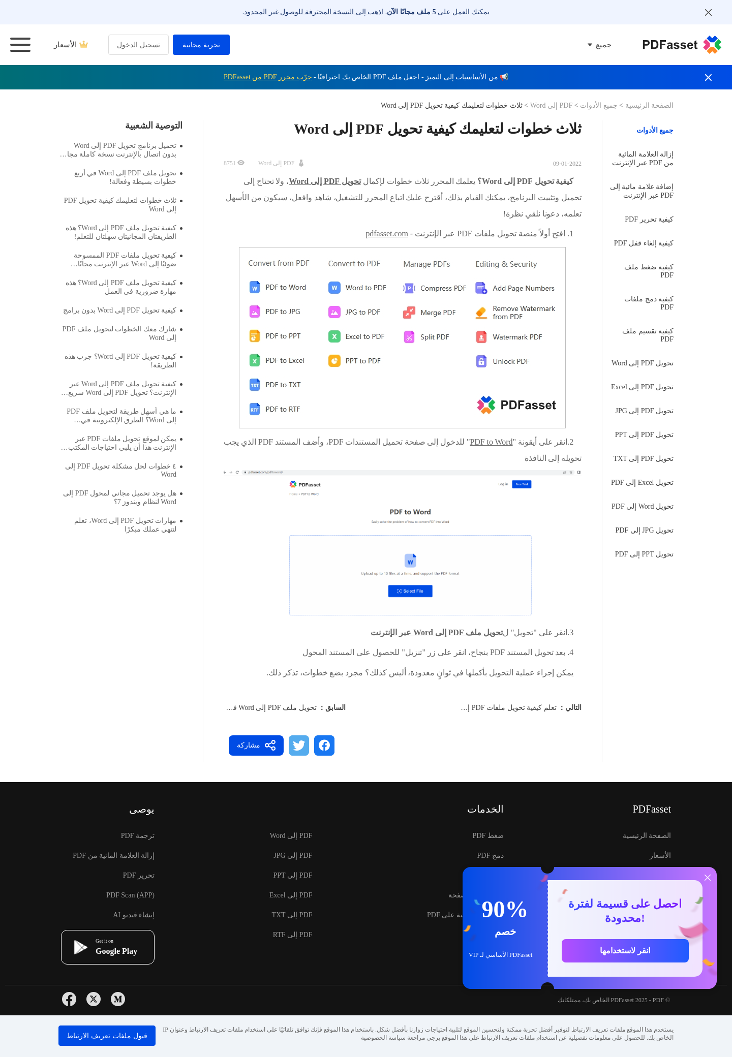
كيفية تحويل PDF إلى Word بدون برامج (122, 310)
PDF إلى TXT (291, 915)
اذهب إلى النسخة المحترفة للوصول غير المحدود (313, 12)
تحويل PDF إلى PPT (644, 435)
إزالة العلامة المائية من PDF (114, 855)
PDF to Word (491, 442)
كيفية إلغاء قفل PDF (644, 243)
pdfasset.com (386, 233)
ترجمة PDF (138, 836)
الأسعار (71, 45)
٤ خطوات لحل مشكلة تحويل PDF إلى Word (123, 470)
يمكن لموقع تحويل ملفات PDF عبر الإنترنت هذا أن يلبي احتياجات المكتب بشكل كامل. (125, 443)
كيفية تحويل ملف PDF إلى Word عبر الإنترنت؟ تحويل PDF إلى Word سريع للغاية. (125, 388)
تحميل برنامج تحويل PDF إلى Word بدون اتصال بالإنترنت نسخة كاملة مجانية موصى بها (121, 150)
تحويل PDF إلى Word (643, 363)
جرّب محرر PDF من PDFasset (268, 77)
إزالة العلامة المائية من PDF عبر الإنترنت (643, 158)
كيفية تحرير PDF (649, 219)
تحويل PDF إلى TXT (644, 458)
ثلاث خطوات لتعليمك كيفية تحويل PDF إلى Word (123, 205)
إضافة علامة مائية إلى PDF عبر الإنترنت (642, 191)
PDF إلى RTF (293, 935)
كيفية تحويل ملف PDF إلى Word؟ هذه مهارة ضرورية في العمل (124, 287)
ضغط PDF (488, 836)
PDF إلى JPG (292, 855)
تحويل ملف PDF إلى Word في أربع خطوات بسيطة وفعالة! (231, 707)
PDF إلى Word (551, 105)
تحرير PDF (139, 875)
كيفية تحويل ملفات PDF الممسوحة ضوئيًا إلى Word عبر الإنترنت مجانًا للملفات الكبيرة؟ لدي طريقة (128, 260)
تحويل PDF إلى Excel (642, 387)
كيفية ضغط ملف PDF (649, 271)
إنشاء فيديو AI (134, 915)
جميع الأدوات (598, 105)
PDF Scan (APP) (130, 895)
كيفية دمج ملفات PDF (649, 303)
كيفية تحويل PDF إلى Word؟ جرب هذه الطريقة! (123, 361)
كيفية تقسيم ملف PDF (648, 335)
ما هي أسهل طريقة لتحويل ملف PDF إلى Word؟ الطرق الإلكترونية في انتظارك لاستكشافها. (124, 416)
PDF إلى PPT (293, 875)
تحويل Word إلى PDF (643, 506)
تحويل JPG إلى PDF (644, 530)
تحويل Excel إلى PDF (642, 482)
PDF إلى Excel (291, 895)
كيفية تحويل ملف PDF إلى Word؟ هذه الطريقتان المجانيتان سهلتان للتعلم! (124, 232)
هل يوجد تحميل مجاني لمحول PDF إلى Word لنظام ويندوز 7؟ (122, 497)
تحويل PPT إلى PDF (644, 554)
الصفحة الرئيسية (648, 105)
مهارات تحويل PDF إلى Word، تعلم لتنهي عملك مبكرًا (128, 525)
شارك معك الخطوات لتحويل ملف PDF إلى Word (122, 333)
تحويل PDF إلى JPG (644, 411)
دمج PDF (490, 855)
